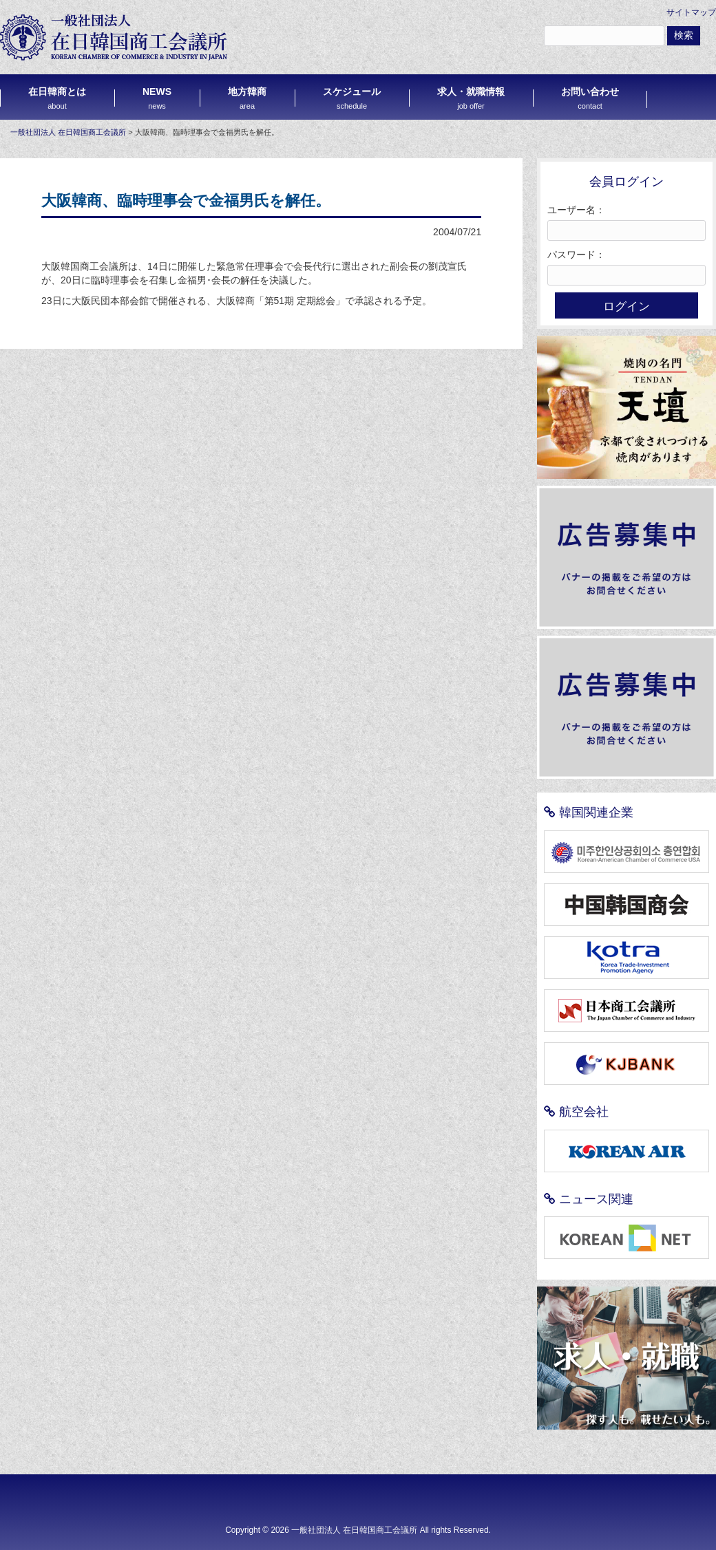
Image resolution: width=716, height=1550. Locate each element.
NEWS (157, 98)
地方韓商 (247, 98)
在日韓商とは (57, 98)
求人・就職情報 (471, 98)
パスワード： (576, 254)
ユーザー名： (576, 209)
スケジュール (352, 98)
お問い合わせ (590, 98)
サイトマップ (691, 12)
